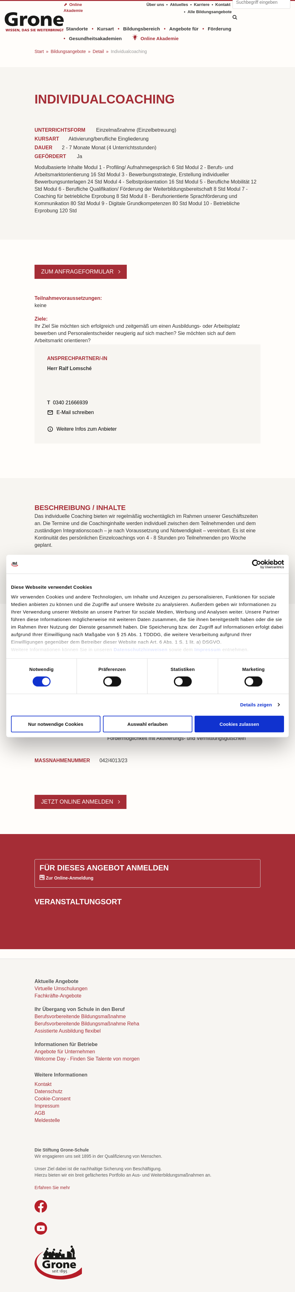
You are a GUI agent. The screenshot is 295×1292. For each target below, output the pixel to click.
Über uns (155, 4)
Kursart (105, 28)
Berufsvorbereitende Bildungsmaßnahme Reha (87, 1023)
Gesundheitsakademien (95, 38)
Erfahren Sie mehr (52, 1187)
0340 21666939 (70, 402)
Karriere (202, 4)
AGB (40, 1113)
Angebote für (183, 28)
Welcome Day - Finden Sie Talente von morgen (87, 1058)
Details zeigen (256, 704)
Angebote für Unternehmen (65, 1051)
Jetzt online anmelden (78, 802)
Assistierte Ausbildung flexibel (68, 1031)
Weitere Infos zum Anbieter (86, 429)
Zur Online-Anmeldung (70, 877)
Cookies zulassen (239, 723)
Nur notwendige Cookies (55, 723)
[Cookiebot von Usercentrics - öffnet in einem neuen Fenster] (256, 564)
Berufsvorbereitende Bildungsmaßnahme (80, 1016)
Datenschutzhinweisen (141, 649)
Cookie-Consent (53, 1098)
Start (39, 51)
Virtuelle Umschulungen (61, 988)
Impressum (207, 649)
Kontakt (222, 4)
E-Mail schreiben (75, 412)
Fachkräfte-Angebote (58, 995)
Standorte (77, 28)
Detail (98, 51)
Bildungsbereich (141, 28)
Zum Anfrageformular (78, 272)
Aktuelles (179, 4)
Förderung (219, 28)
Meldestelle (47, 1120)
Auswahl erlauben (147, 723)
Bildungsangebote (68, 51)
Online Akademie (160, 38)
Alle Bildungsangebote (209, 11)
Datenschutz (48, 1091)
